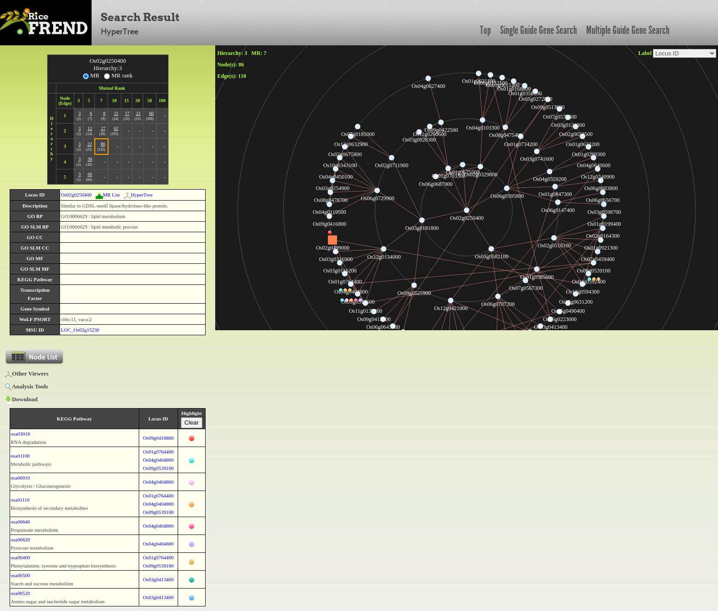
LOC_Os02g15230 (80, 330)
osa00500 (20, 575)
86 (103, 144)
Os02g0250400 (76, 194)
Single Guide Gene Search (538, 30)
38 (89, 159)
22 (89, 144)
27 (103, 128)
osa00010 (20, 477)
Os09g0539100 (158, 468)
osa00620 (20, 539)
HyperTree (138, 194)
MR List (108, 194)
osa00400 (20, 557)
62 (116, 128)
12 (89, 128)
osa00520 (20, 593)
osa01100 (20, 455)
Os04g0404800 (158, 460)
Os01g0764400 (158, 451)
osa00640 (20, 521)
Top (485, 30)
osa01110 (20, 499)
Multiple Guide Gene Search (627, 30)
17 (127, 113)
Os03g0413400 (158, 579)
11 (116, 113)
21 (138, 113)
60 (151, 113)
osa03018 (20, 433)
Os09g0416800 (158, 438)
